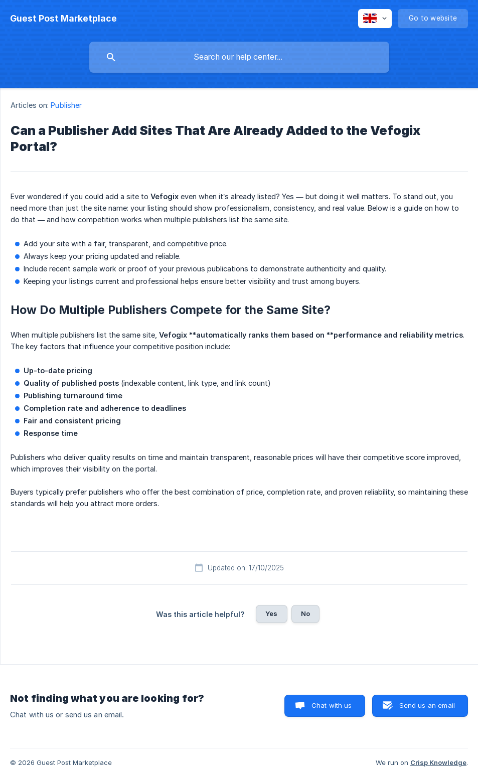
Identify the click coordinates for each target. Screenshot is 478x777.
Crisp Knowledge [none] (438, 762)
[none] (63, 18)
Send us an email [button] (427, 705)
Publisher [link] (66, 105)
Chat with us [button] (331, 705)
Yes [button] (271, 613)
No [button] (305, 613)
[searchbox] (239, 57)
